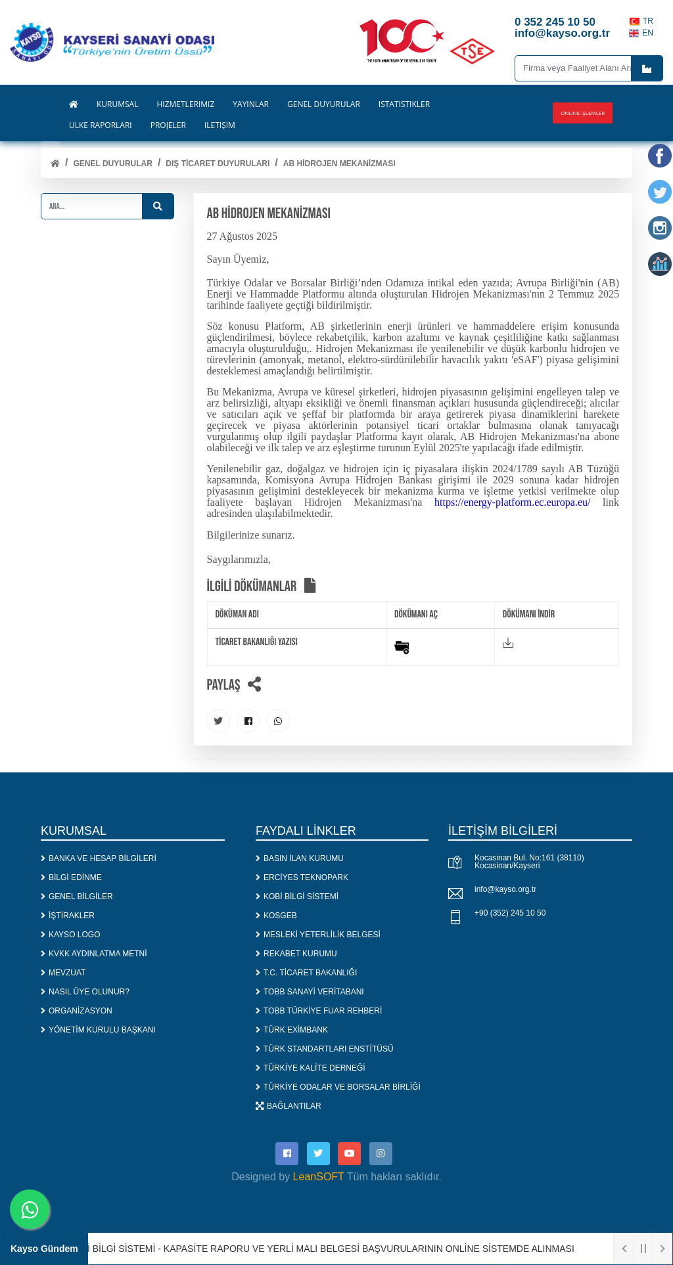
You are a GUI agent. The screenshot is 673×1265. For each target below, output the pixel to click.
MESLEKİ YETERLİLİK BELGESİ (318, 934)
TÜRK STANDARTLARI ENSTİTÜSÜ (325, 1049)
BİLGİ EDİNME (71, 877)
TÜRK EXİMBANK (292, 1029)
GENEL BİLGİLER (77, 896)
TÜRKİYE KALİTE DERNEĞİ (310, 1068)
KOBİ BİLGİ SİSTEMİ (297, 896)
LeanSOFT (318, 1176)
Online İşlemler (583, 112)
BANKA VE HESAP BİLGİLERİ (98, 858)
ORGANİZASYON (76, 1010)
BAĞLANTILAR (288, 1106)
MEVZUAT (63, 972)
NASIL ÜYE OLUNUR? (85, 991)
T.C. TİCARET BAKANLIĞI (306, 972)
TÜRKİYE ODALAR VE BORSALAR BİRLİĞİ (338, 1087)
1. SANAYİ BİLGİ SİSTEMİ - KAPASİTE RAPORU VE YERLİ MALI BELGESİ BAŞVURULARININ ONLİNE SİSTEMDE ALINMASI (320, 1248)
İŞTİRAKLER (68, 915)
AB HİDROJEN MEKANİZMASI (339, 163)
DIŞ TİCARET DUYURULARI (217, 163)
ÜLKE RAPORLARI (100, 125)
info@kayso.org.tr (505, 889)
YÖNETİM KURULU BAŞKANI (98, 1029)
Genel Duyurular (112, 163)
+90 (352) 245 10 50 (510, 913)
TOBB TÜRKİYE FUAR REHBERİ (319, 1010)
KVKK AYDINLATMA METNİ (94, 953)
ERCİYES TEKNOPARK (302, 877)
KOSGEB (276, 915)
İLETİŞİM (219, 125)
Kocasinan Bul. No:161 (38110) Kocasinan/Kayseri (529, 861)
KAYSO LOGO (70, 934)
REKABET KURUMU (296, 953)
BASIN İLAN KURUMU (300, 858)
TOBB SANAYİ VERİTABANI (310, 991)
